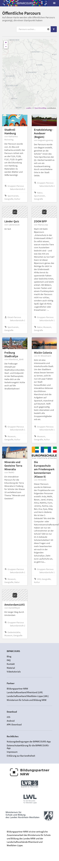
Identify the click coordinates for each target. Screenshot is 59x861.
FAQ (9, 660)
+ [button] (6, 42)
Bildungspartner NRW (17, 688)
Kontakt (11, 663)
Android (10, 720)
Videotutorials (14, 671)
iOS (8, 717)
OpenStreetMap (40, 108)
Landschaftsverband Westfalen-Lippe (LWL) (28, 696)
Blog (9, 656)
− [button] (6, 47)
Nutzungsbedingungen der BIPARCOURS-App (29, 741)
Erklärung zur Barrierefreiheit (21, 755)
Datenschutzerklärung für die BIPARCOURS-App (28, 747)
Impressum (12, 751)
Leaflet (28, 108)
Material (11, 667)
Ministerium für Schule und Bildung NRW (26, 699)
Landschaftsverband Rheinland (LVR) (25, 692)
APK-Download (14, 724)
